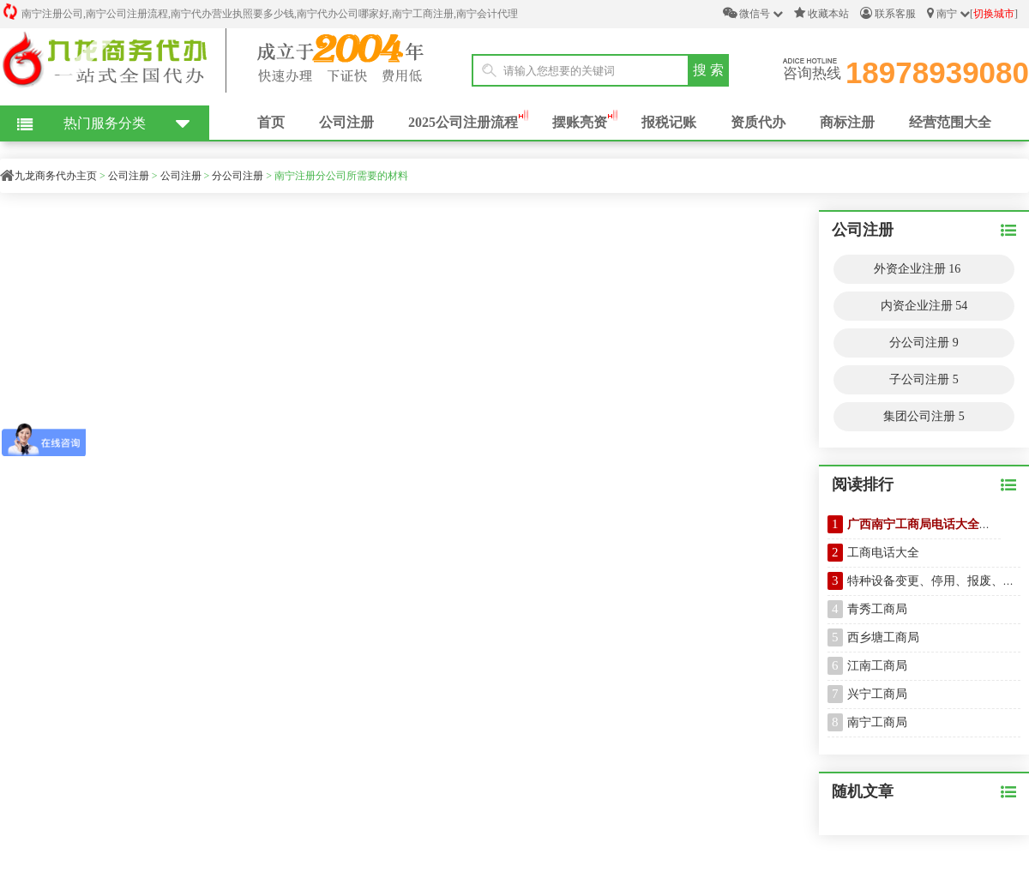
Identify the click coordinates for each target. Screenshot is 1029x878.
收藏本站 (821, 13)
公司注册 (346, 122)
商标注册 (847, 122)
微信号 (753, 13)
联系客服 (888, 13)
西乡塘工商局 (883, 637)
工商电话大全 (883, 552)
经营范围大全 (950, 122)
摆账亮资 (579, 122)
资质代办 (758, 122)
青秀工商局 (877, 609)
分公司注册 (237, 176)
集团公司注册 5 (924, 416)
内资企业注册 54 (924, 305)
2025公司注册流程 (463, 122)
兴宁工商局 (877, 694)
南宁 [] (972, 13)
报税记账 (668, 122)
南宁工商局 (877, 722)
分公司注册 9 (924, 342)
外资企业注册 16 (917, 268)
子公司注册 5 (924, 379)
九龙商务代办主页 (56, 176)
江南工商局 (877, 665)
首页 (271, 122)
